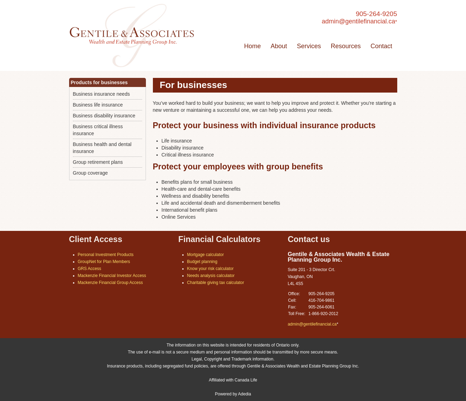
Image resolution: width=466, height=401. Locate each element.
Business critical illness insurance (98, 130)
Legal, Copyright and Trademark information (232, 359)
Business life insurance (98, 105)
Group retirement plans (98, 162)
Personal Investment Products (106, 254)
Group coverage (90, 173)
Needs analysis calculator (211, 275)
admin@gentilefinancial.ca (358, 21)
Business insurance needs (101, 94)
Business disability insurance (104, 115)
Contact (381, 46)
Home (252, 46)
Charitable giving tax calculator (215, 282)
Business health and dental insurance (102, 147)
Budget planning (202, 261)
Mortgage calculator (205, 254)
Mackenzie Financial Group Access (110, 282)
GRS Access (89, 268)
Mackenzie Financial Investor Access (112, 275)
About (279, 46)
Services (309, 46)
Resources (346, 46)
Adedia (244, 394)
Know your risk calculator (210, 268)
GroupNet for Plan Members (104, 261)
